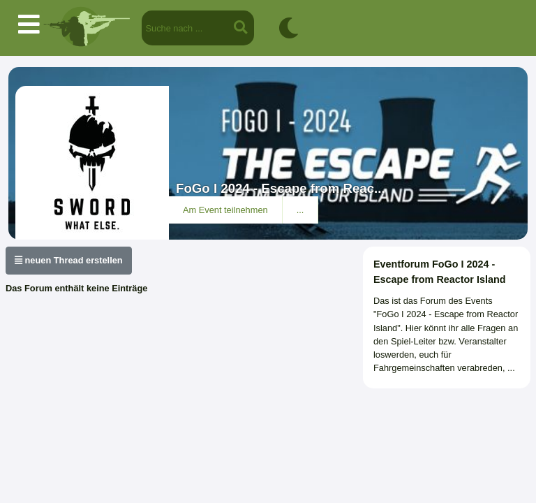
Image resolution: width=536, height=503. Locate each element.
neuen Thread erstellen (69, 260)
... (300, 210)
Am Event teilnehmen (225, 210)
